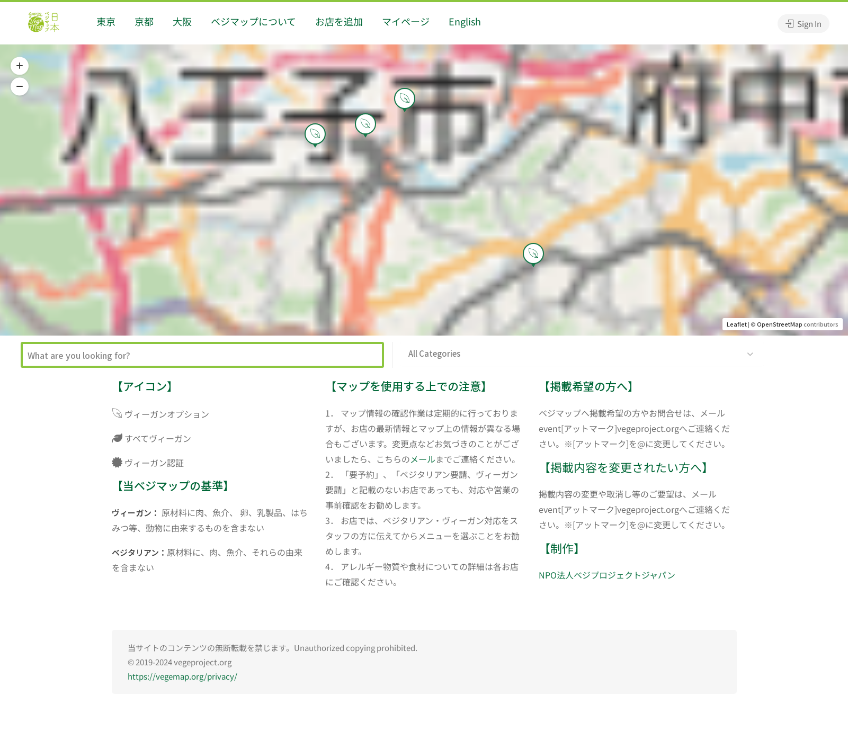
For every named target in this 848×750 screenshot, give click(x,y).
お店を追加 (339, 21)
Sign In (803, 23)
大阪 (182, 21)
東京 (105, 21)
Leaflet (737, 324)
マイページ (406, 21)
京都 (144, 21)
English (465, 21)
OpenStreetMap (779, 324)
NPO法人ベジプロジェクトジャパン (607, 574)
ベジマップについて (253, 21)
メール (422, 459)
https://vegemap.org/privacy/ (182, 676)
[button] (20, 66)
